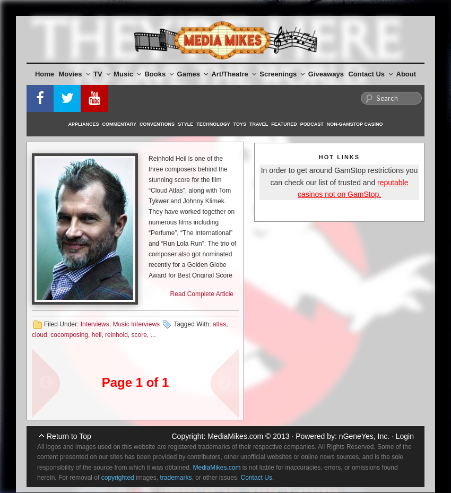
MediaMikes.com (235, 436)
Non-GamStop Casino (355, 124)
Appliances (83, 124)
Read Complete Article (201, 294)
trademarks (176, 477)
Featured (284, 124)
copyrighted (117, 477)
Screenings (282, 74)
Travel (258, 124)
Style (185, 124)
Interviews (95, 324)
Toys (239, 124)
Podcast (312, 124)
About (406, 74)
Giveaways (326, 74)
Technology (213, 124)
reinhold (116, 335)
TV (101, 74)
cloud (39, 335)
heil (97, 335)
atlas (219, 324)
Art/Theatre (233, 74)
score (138, 335)
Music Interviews (136, 324)
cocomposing (69, 335)
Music (127, 74)
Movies (74, 74)
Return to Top (69, 436)
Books (159, 74)
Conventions (157, 124)
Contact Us (370, 74)
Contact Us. (257, 477)
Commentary (119, 124)
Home (44, 74)
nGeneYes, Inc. (364, 436)
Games (192, 74)
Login (405, 436)
